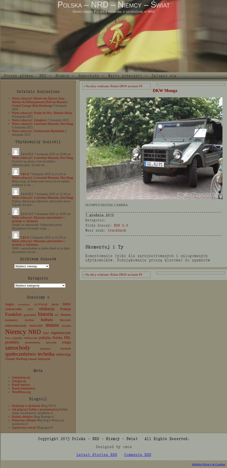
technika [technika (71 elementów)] (46, 354)
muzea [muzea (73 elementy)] (52, 325)
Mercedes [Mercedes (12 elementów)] (65, 320)
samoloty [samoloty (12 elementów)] (45, 348)
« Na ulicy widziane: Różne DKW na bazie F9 (112, 86)
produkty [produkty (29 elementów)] (12, 342)
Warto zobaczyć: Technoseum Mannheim (38, 131)
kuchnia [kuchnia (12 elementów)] (29, 320)
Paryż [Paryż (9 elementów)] (8, 338)
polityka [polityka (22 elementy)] (45, 338)
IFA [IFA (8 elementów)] (57, 315)
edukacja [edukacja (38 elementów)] (46, 308)
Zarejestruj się (21, 377)
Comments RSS (137, 455)
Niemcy (62, 76)
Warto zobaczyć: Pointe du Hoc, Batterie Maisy (42, 113)
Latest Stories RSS (96, 455)
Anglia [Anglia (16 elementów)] (9, 304)
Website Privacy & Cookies (208, 464)
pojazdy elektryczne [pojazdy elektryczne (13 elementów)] (24, 338)
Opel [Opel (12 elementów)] (46, 333)
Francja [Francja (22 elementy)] (65, 309)
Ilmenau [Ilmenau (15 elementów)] (66, 314)
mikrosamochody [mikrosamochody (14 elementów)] (16, 325)
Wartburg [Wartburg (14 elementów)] (21, 359)
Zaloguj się (163, 76)
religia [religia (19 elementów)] (66, 342)
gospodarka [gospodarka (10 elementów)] (30, 314)
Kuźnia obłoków (22, 416)
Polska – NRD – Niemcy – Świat (114, 4)
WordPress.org (21, 392)
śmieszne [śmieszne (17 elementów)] (44, 359)
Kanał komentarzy (23, 388)
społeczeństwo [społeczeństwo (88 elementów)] (20, 354)
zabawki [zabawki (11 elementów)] (32, 359)
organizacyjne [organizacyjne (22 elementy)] (61, 333)
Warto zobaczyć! (125, 76)
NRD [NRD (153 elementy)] (34, 332)
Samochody (88, 76)
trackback (117, 230)
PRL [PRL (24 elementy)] (67, 337)
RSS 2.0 (121, 225)
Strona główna (18, 76)
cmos (24, 174)
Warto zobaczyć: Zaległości (29, 120)
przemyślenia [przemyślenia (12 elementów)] (33, 342)
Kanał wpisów (21, 384)
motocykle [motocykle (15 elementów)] (36, 325)
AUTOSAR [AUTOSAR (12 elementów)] (40, 304)
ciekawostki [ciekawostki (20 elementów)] (13, 309)
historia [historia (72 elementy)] (45, 314)
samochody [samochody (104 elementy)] (17, 348)
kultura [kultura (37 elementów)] (47, 319)
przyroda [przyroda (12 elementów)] (51, 342)
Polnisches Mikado (24, 420)
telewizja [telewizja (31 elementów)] (63, 354)
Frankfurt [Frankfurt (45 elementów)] (13, 314)
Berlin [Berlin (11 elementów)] (55, 304)
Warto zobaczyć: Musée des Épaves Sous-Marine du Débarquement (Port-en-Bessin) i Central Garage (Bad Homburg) (40, 102)
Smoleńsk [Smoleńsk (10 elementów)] (65, 348)
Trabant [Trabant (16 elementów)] (10, 359)
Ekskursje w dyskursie (26, 406)
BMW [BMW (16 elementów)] (67, 304)
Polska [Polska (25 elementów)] (57, 337)
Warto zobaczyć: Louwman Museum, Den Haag (42, 123)
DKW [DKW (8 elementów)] (30, 309)
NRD (42, 76)
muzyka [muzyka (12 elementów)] (66, 325)
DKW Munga (165, 90)
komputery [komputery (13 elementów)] (11, 320)
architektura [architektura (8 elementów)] (24, 304)
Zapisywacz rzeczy (24, 427)
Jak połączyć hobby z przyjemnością (35, 409)
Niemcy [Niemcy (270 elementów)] (15, 331)
